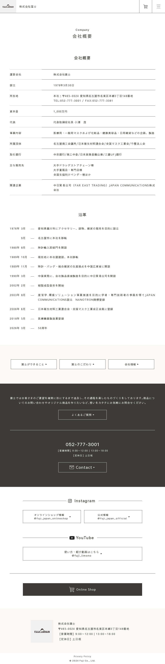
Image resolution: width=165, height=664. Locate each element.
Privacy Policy (82, 656)
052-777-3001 (82, 444)
